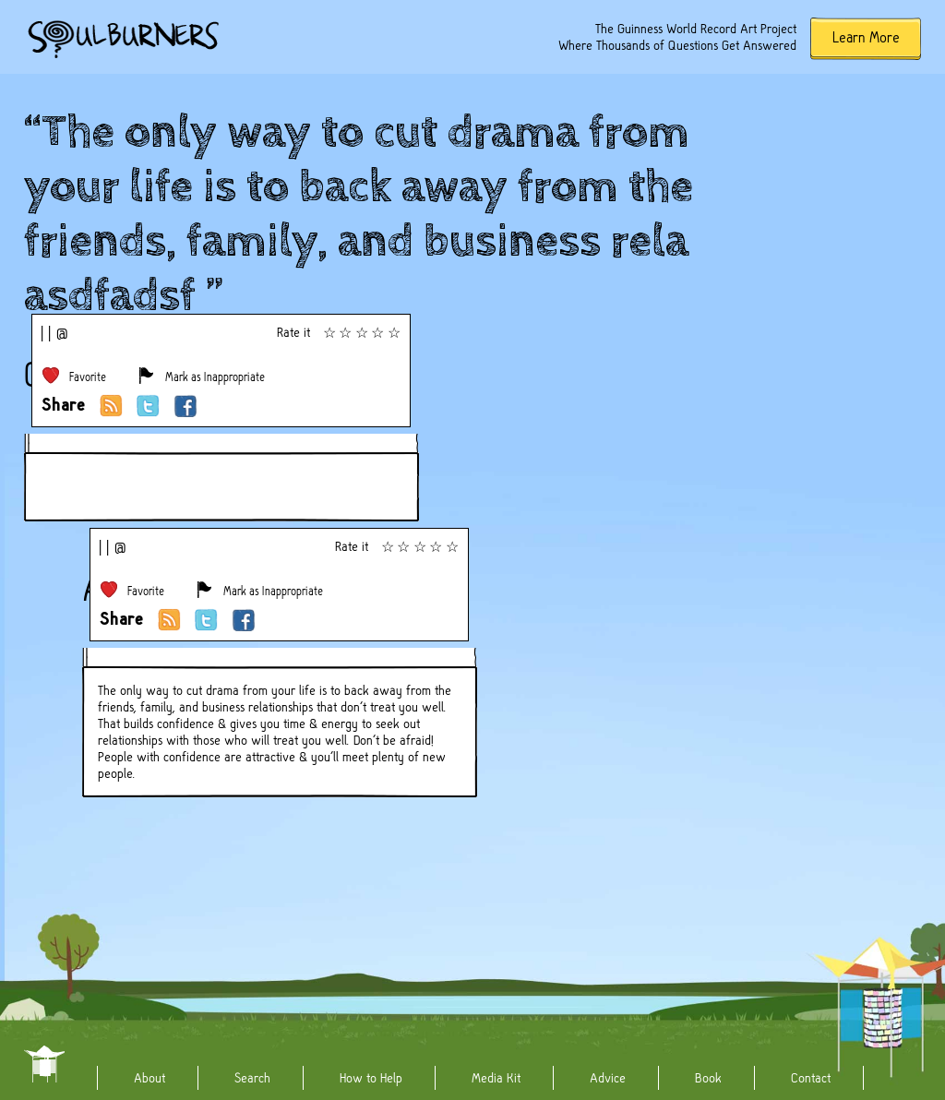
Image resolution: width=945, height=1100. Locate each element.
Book (708, 1077)
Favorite (87, 377)
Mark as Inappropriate (215, 377)
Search (252, 1077)
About (149, 1077)
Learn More (866, 37)
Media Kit (496, 1077)
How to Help (371, 1077)
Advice (608, 1077)
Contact (811, 1077)
